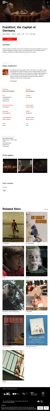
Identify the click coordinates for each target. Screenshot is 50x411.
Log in (4, 190)
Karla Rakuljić (6, 107)
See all (46, 209)
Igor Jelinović (29, 97)
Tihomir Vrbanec (30, 107)
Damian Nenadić (6, 119)
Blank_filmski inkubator (9, 91)
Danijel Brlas (29, 113)
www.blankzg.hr (6, 146)
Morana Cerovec (30, 119)
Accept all (46, 408)
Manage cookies (40, 408)
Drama (4, 125)
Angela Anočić (6, 101)
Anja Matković (6, 99)
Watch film (7, 39)
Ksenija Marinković (7, 97)
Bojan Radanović (30, 91)
